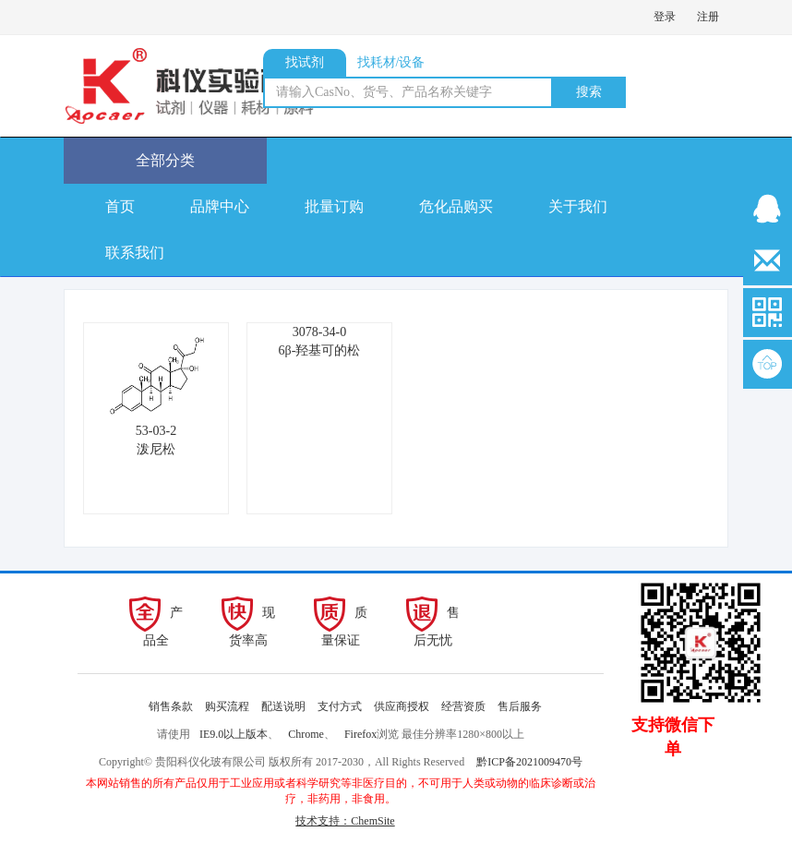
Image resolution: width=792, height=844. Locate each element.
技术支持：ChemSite (344, 820)
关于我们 (577, 206)
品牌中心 (219, 206)
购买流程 (227, 706)
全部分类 (165, 160)
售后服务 (520, 706)
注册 (708, 16)
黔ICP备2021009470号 (529, 761)
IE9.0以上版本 (233, 734)
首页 (120, 206)
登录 (665, 16)
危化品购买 (456, 206)
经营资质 (463, 706)
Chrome (306, 734)
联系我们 (134, 252)
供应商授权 (401, 706)
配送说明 (283, 706)
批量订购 (334, 206)
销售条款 (171, 706)
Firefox (360, 734)
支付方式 (340, 706)
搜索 (589, 92)
